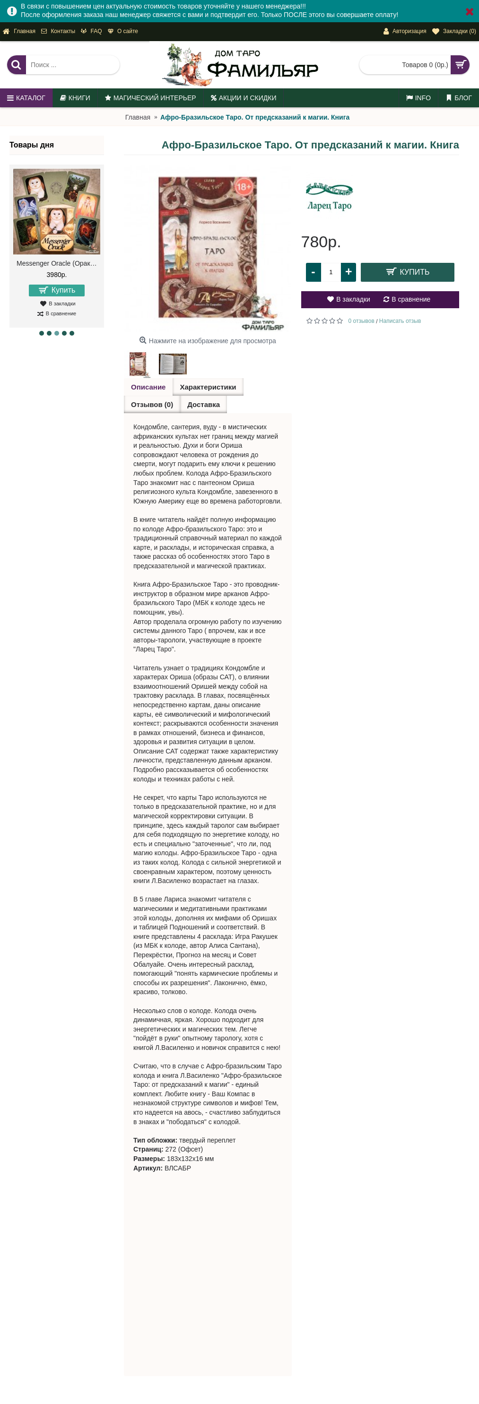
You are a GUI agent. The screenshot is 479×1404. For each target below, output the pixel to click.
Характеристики (208, 387)
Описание (148, 387)
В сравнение (411, 299)
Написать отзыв (400, 321)
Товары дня (31, 145)
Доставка (203, 404)
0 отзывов (361, 321)
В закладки (353, 299)
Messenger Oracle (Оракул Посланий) (58, 263)
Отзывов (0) (152, 404)
